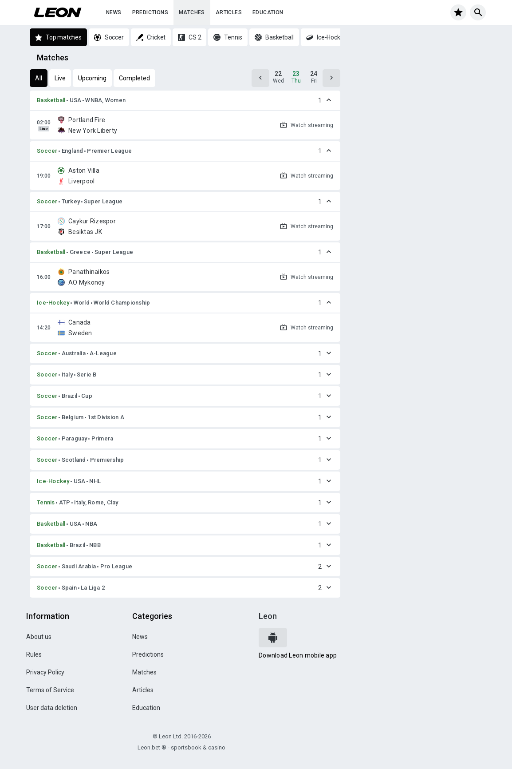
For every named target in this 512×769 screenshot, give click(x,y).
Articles (229, 12)
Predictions (150, 12)
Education (268, 12)
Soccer (47, 150)
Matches (192, 12)
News (114, 12)
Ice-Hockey (53, 302)
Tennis (46, 502)
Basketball (51, 100)
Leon (268, 616)
